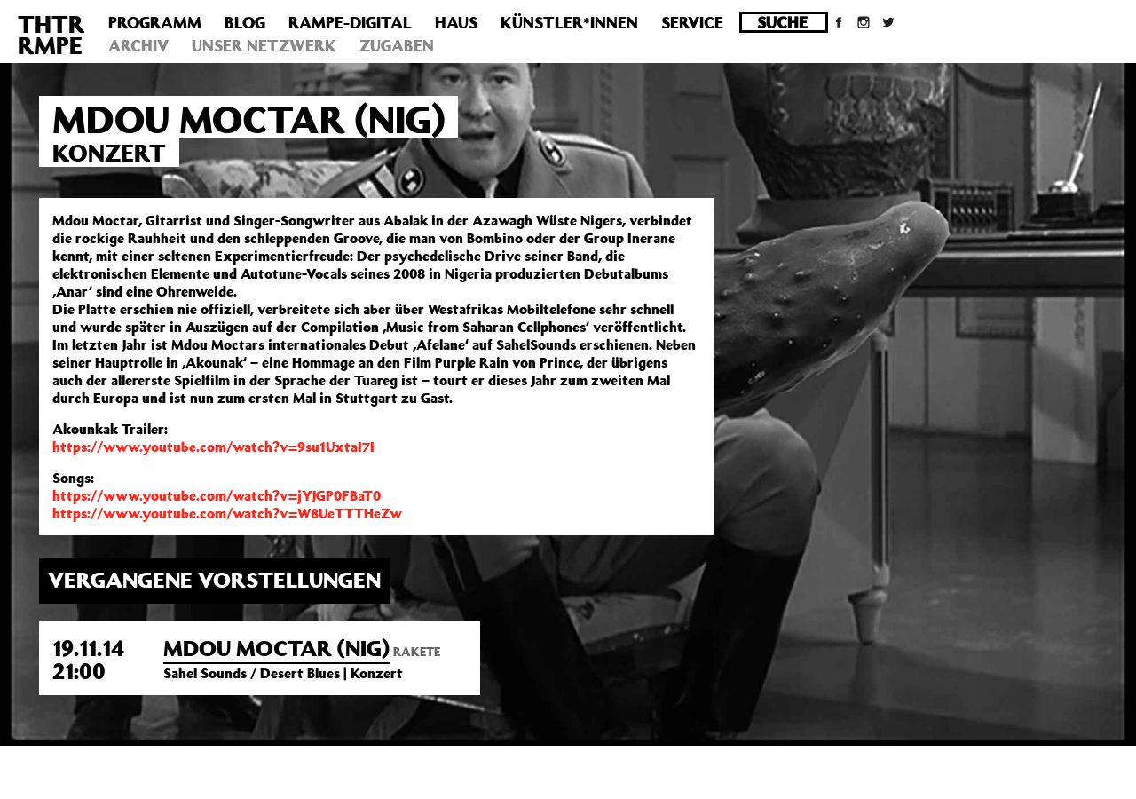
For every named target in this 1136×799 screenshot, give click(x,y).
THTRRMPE (51, 34)
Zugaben (396, 45)
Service (692, 22)
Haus (456, 22)
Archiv (138, 45)
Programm (154, 22)
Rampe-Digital (350, 22)
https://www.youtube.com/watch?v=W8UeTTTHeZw (227, 513)
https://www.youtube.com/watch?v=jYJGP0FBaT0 (216, 495)
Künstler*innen (569, 22)
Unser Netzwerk (264, 45)
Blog (245, 22)
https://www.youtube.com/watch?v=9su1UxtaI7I (213, 446)
